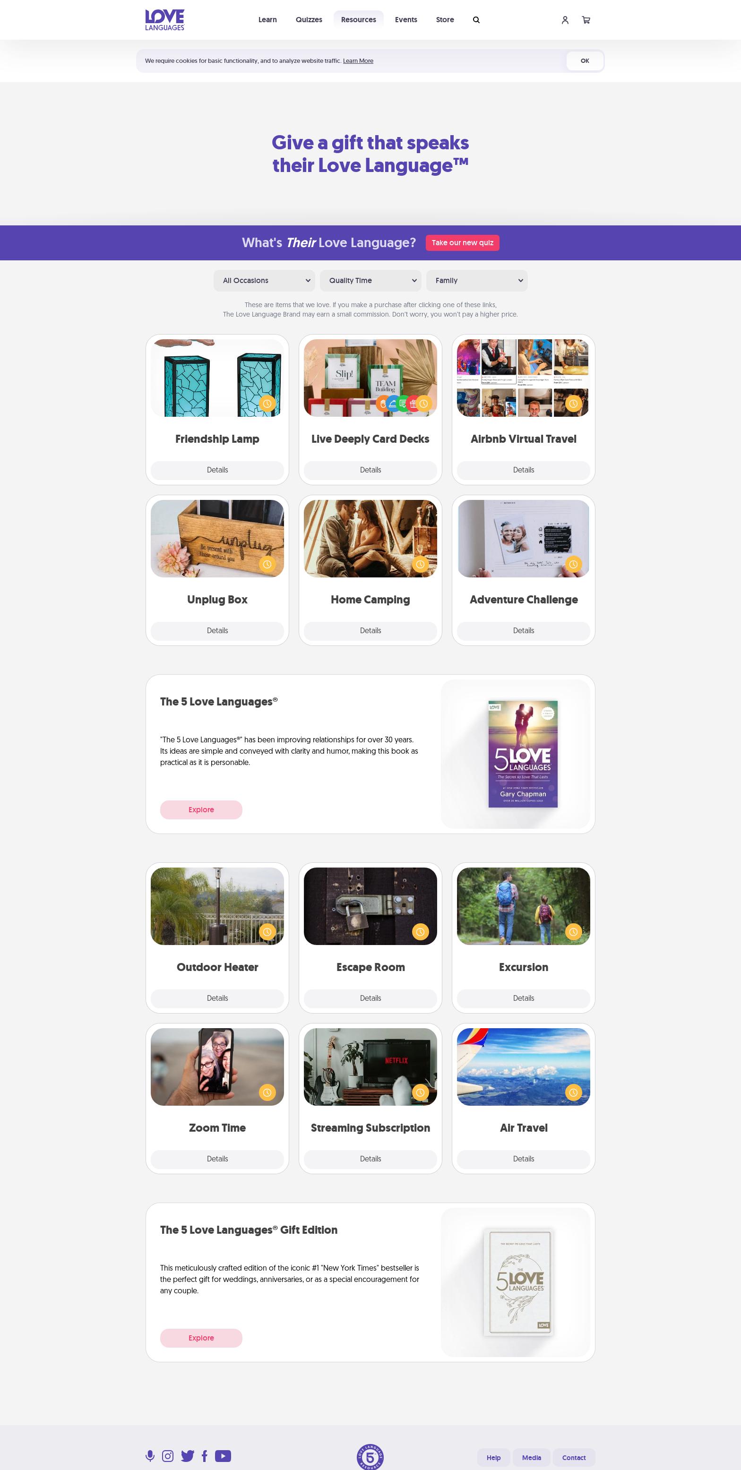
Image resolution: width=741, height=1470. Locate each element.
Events (406, 20)
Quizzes (309, 20)
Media (531, 1457)
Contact (574, 1457)
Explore (201, 810)
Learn (267, 20)
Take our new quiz (462, 243)
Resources (358, 20)
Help (494, 1457)
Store (445, 20)
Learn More (358, 61)
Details (217, 470)
